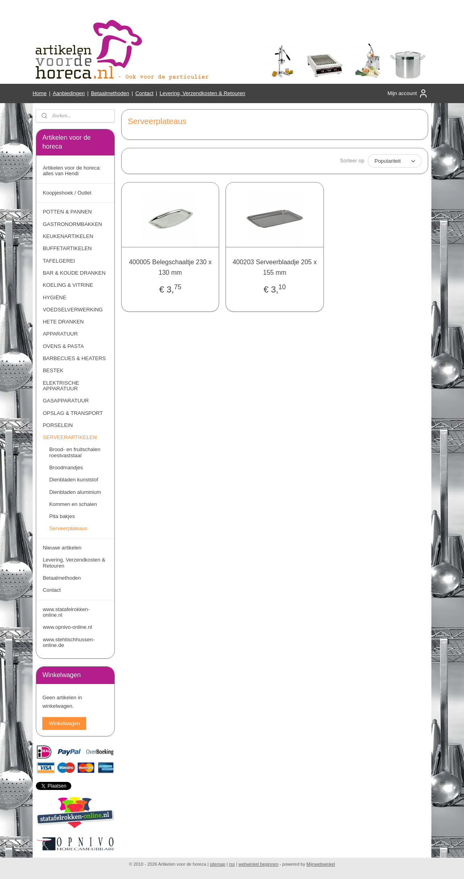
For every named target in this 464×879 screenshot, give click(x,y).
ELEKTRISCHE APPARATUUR (61, 386)
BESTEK (53, 370)
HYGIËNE (54, 297)
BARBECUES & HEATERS (74, 358)
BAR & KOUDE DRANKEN (74, 273)
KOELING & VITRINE (68, 285)
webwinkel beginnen (258, 864)
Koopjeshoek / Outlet (67, 193)
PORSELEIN (57, 425)
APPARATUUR (60, 334)
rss (232, 864)
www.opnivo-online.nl (67, 627)
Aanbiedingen (69, 93)
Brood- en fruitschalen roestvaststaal (74, 452)
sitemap (218, 864)
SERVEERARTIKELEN (70, 437)
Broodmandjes (66, 467)
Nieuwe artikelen (62, 548)
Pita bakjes (62, 516)
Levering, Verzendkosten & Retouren (202, 93)
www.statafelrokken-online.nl (66, 612)
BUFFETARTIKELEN (67, 248)
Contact (144, 93)
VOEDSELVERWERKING (73, 310)
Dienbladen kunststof (73, 480)
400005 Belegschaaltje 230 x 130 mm (170, 267)
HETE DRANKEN (63, 322)
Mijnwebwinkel (321, 864)
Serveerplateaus (68, 528)
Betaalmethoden (110, 93)
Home (40, 93)
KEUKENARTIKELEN (68, 236)
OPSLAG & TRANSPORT (73, 413)
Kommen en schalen (73, 504)
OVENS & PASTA (63, 346)
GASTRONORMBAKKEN (72, 224)
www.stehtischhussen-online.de (69, 642)
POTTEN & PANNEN (67, 212)
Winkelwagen (64, 723)
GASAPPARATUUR (66, 401)
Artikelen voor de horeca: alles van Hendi (72, 170)
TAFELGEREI (59, 261)
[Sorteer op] (394, 161)
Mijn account (407, 93)
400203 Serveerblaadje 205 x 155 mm (275, 267)
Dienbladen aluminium (75, 492)
